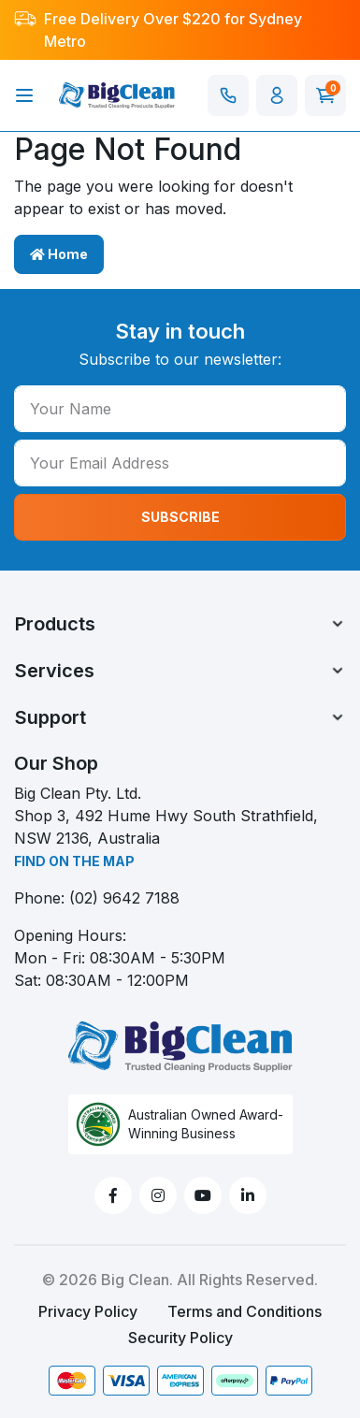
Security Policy (180, 1337)
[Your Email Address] (180, 463)
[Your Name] (180, 408)
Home (59, 254)
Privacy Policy (87, 1311)
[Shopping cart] (325, 95)
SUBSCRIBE (180, 517)
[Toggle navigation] (24, 95)
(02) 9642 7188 (124, 898)
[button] (276, 95)
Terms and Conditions (244, 1311)
